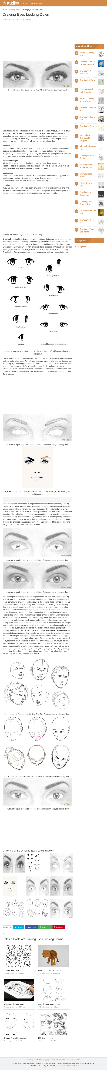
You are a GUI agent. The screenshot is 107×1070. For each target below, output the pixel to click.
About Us (65, 1060)
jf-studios (11, 3)
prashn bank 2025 (72, 1065)
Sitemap (30, 1060)
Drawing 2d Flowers (88, 126)
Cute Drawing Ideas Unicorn (49, 1004)
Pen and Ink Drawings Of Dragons (85, 138)
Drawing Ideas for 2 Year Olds (50, 970)
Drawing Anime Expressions (15, 1038)
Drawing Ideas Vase (12, 970)
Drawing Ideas (36, 3)
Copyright (46, 1060)
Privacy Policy (75, 1060)
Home (24, 3)
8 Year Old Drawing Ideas (14, 1004)
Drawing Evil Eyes (87, 80)
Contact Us (38, 1060)
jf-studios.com (8, 504)
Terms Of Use (56, 1060)
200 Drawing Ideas (46, 1038)
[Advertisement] (37, 41)
